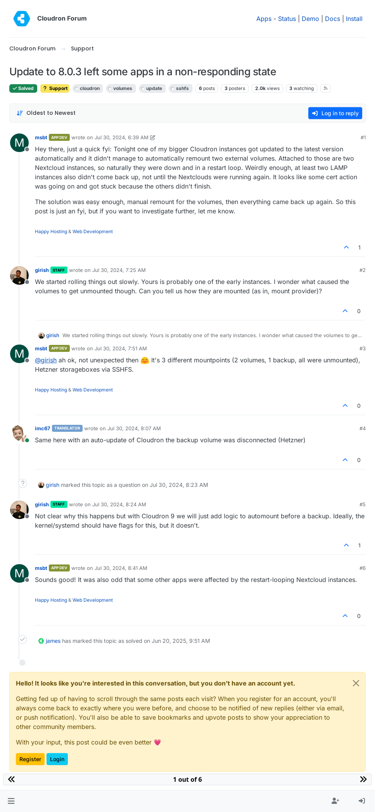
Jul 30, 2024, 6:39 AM (122, 137)
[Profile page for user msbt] (19, 142)
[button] (11, 801)
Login (57, 759)
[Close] (356, 683)
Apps (263, 19)
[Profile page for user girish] (19, 275)
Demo (310, 19)
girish (42, 270)
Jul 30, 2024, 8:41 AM (121, 568)
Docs (332, 19)
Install (354, 19)
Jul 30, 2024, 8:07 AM (134, 428)
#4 (362, 428)
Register (30, 759)
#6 (362, 568)
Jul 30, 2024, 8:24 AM (119, 504)
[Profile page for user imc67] (19, 433)
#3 (362, 348)
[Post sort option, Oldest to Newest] (46, 113)
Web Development (93, 231)
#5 (362, 504)
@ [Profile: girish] (46, 360)
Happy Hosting (51, 231)
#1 (363, 137)
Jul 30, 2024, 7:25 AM (119, 270)
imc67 (42, 428)
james (53, 640)
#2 (362, 270)
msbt (41, 137)
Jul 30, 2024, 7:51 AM (121, 348)
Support (54, 88)
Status (287, 19)
